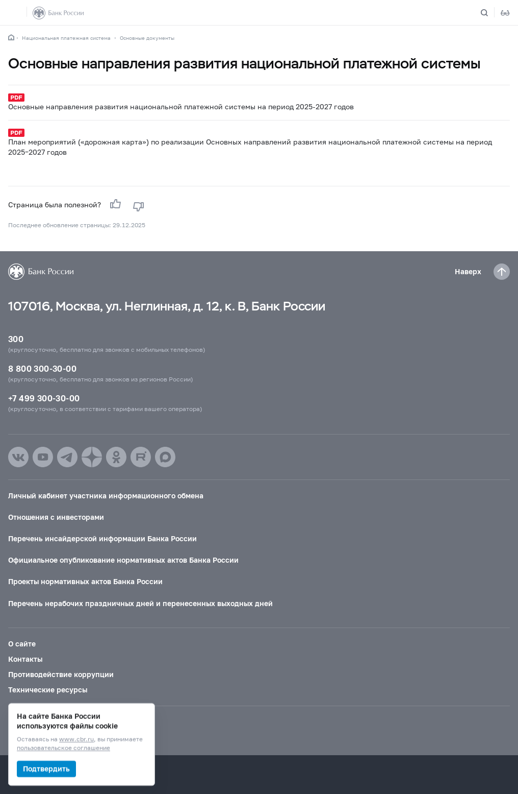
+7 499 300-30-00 (44, 398)
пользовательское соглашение (63, 748)
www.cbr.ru (76, 739)
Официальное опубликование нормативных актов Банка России (123, 560)
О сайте (22, 643)
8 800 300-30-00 (42, 368)
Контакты (25, 659)
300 (15, 339)
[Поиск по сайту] (490, 12)
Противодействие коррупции (61, 674)
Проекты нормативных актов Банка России (85, 581)
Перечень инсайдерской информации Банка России (102, 538)
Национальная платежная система (66, 38)
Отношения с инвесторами (56, 517)
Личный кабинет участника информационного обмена (105, 495)
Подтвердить (46, 768)
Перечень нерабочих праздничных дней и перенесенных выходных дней (140, 603)
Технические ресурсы (47, 689)
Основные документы (147, 38)
